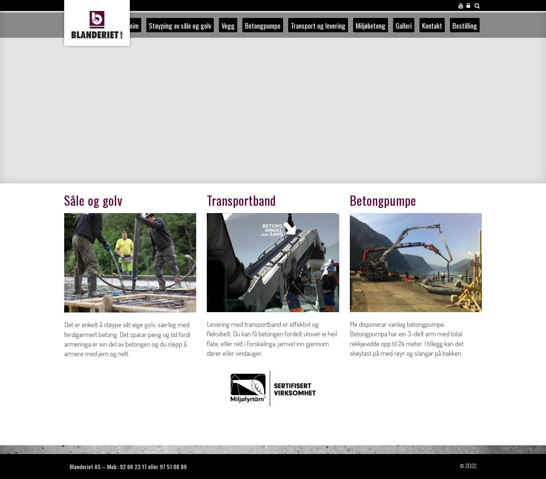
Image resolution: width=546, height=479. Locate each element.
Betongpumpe (383, 200)
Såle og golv (93, 200)
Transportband (241, 200)
